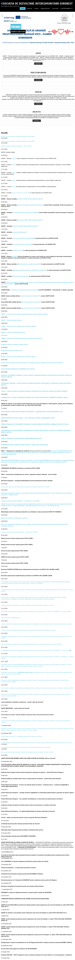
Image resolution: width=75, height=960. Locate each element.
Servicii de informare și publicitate (23, 199)
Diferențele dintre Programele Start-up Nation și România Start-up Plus (22, 791)
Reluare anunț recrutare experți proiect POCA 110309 (17, 499)
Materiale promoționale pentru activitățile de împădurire (29, 231)
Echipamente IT (17, 211)
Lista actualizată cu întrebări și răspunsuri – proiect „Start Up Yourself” (22, 663)
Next (73, 30)
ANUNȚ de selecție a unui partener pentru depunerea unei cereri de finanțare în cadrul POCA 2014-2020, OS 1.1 (34, 874)
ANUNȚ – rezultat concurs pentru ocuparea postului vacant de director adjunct (24, 275)
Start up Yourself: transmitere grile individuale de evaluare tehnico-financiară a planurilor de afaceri (28, 591)
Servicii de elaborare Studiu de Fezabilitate (30, 166)
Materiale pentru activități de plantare (29, 225)
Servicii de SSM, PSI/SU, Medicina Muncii (30, 181)
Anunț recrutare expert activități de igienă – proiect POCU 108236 (19, 493)
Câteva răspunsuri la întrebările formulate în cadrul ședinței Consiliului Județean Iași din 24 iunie (34, 385)
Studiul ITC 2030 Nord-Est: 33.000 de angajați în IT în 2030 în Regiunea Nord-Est (24, 922)
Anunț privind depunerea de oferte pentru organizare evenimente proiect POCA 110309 (25, 448)
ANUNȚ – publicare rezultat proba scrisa (13, 293)
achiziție (14, 119)
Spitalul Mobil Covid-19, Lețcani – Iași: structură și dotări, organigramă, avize (28, 379)
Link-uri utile (55, 8)
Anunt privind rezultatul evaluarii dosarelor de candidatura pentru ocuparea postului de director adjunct (32, 323)
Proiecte (36, 8)
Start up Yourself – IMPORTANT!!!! (10, 579)
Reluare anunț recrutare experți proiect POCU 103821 (17, 505)
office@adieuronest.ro (10, 953)
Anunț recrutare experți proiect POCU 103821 (14, 512)
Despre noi (29, 8)
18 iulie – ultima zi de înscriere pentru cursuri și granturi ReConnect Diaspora (24, 778)
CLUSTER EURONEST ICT (67, 8)
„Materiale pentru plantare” (20, 237)
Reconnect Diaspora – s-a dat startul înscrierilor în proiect (18, 828)
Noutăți (22, 8)
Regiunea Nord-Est (45, 8)
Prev (2, 30)
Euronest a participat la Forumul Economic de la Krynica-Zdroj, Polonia (22, 847)
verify (41, 938)
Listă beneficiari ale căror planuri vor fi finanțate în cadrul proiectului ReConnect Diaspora (25, 708)
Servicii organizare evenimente (20, 154)
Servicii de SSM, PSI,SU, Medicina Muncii (30, 160)
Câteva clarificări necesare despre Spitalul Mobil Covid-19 (21, 399)
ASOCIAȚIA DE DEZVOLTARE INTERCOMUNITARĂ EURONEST (37, 3)
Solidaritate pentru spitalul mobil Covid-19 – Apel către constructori (24, 406)
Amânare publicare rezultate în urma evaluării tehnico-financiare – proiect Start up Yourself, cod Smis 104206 (31, 605)
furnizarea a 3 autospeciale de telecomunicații (24, 251)
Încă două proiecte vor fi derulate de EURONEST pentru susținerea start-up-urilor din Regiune (29, 841)
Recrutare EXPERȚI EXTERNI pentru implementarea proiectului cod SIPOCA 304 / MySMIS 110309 (30, 530)
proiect (13, 125)
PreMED (16, 27)
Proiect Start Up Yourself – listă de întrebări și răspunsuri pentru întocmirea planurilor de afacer (27, 675)
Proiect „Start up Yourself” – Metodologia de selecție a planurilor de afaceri (21, 697)
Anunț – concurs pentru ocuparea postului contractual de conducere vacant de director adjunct (34, 352)
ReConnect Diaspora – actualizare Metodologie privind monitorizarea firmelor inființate (27, 441)
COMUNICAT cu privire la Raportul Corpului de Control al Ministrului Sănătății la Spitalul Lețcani (34, 358)
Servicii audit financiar (19, 193)
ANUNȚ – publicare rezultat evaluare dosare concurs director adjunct (21, 299)
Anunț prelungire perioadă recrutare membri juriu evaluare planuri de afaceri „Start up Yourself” (27, 713)
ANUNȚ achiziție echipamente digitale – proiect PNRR (16, 107)
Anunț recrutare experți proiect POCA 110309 (14, 524)
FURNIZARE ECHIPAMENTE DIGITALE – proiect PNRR (47, 945)
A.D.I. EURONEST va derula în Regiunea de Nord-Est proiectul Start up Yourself (24, 822)
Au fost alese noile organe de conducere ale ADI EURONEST (19, 910)
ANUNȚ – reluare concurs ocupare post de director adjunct (18, 287)
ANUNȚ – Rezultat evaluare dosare (11, 281)
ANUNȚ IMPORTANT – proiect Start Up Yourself (15, 669)
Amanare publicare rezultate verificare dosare (14, 305)
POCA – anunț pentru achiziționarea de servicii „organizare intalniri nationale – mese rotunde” (29, 435)
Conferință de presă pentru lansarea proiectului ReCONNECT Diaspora (22, 835)
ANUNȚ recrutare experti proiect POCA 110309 (15, 518)
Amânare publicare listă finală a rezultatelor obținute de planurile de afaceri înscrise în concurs (27, 566)
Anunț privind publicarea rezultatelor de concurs (18, 330)
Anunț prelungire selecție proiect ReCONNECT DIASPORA (18, 797)
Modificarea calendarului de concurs (12, 311)
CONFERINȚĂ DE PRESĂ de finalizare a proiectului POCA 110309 (20, 429)
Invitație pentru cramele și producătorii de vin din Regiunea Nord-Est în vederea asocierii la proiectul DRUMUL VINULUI (36, 903)
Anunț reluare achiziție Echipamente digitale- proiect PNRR (46, 941)
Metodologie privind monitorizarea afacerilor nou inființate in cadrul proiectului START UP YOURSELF (31, 473)
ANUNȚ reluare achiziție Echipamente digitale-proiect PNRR (17, 97)
